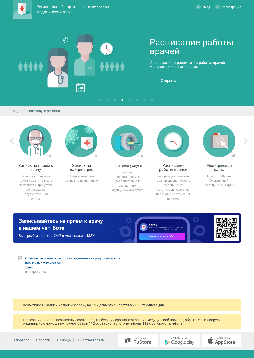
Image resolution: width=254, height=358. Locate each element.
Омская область (99, 7)
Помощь (64, 340)
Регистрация (228, 6)
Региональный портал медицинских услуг (56, 9)
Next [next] (246, 140)
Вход (203, 6)
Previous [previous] (12, 140)
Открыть (168, 80)
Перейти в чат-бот (162, 236)
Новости (43, 340)
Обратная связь (91, 340)
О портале (21, 340)
